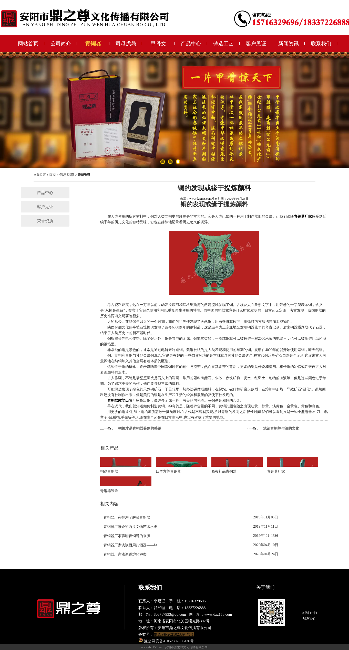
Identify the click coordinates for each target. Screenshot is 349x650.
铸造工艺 (223, 43)
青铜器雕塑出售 (119, 400)
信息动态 (66, 175)
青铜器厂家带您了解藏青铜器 (127, 517)
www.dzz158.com (200, 198)
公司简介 (60, 43)
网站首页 (28, 43)
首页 (52, 175)
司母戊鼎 (126, 43)
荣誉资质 (45, 221)
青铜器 (93, 43)
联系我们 (321, 43)
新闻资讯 (288, 43)
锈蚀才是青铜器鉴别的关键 (139, 428)
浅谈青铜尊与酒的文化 (281, 428)
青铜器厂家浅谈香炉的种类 (125, 554)
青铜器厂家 (303, 216)
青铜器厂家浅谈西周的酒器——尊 (130, 545)
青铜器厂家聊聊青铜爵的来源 (127, 536)
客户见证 (256, 43)
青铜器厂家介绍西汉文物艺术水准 (130, 527)
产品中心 (191, 43)
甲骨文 (158, 43)
